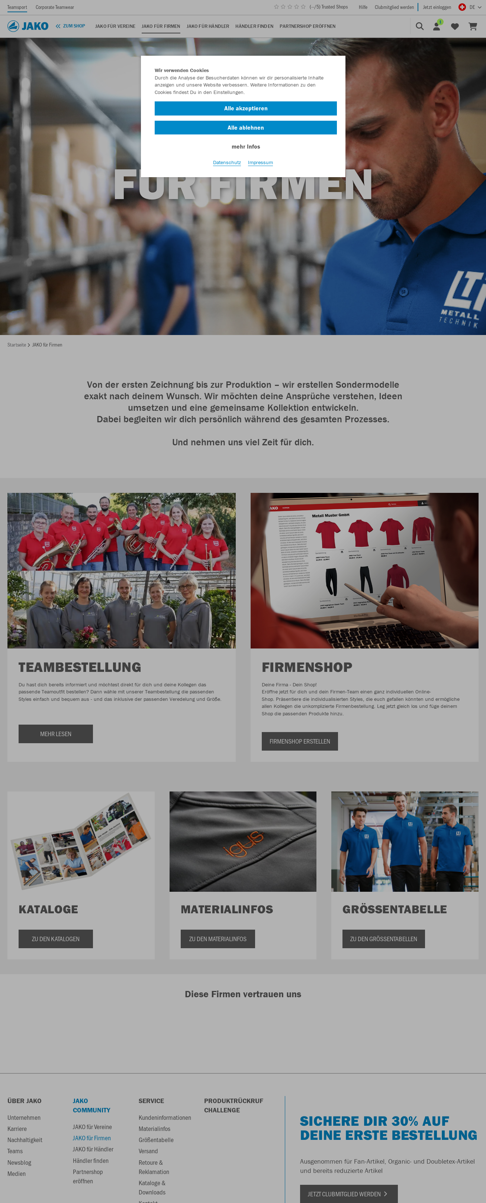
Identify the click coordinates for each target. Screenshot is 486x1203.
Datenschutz (227, 163)
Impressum (260, 163)
